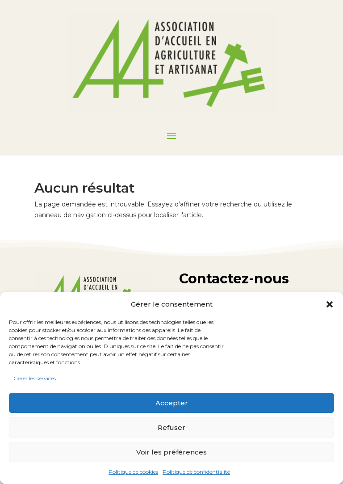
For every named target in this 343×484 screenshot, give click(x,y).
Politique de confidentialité (196, 471)
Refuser (171, 427)
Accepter (171, 403)
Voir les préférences (171, 452)
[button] (329, 304)
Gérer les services (34, 378)
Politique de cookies (133, 471)
